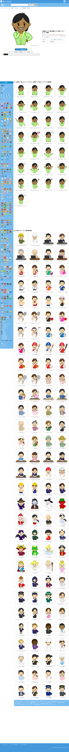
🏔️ (8, 123)
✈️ (10, 224)
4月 (6, 94)
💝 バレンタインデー (5, 323)
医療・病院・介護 (5, 254)
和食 (2, 177)
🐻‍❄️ (10, 134)
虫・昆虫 (3, 167)
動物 (2, 127)
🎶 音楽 (2, 275)
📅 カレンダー (4, 99)
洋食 (5, 177)
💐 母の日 (3, 88)
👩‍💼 (5, 239)
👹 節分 (3, 322)
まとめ (66, 1)
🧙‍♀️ (10, 317)
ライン (4, 342)
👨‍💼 (2, 239)
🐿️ (5, 140)
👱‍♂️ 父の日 (3, 329)
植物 (4, 101)
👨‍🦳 (5, 233)
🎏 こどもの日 (4, 86)
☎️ (5, 284)
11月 (10, 97)
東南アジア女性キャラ (58, 39)
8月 (9, 95)
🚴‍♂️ (10, 222)
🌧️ (5, 121)
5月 (9, 94)
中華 (8, 177)
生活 (5, 228)
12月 (4, 98)
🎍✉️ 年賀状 (4, 338)
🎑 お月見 (3, 333)
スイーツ (3, 187)
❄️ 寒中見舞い (4, 335)
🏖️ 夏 (2, 90)
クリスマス (3, 310)
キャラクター (4, 294)
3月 (4, 94)
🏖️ (10, 123)
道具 (9, 282)
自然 (7, 101)
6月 (4, 95)
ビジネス (3, 237)
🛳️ (5, 226)
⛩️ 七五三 (3, 334)
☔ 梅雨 (3, 89)
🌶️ (10, 207)
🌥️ (2, 121)
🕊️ (10, 152)
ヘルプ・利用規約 (14, 744)
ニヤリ (51, 39)
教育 (2, 243)
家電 (2, 282)
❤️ (5, 258)
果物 (4, 201)
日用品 (5, 282)
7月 (6, 95)
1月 (7, 98)
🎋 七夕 (3, 330)
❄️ (8, 121)
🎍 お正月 (3, 321)
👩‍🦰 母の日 (3, 327)
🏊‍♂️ (10, 271)
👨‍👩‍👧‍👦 (2, 235)
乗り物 (2, 218)
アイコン (3, 288)
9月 (4, 97)
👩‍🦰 (10, 230)
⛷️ (2, 273)
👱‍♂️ (2, 233)
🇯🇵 (8, 292)
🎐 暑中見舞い (4, 337)
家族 (2, 228)
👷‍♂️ (8, 239)
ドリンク (3, 194)
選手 (7, 265)
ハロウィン (3, 315)
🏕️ (8, 273)
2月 (9, 98)
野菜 (2, 201)
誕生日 (2, 304)
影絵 (10, 127)
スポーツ (3, 265)
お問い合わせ (24, 744)
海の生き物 (3, 157)
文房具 (5, 243)
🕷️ (5, 319)
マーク (6, 288)
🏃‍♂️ (8, 249)
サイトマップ (5, 744)
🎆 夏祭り (3, 331)
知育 (9, 243)
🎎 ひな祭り (4, 325)
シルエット (3, 344)
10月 (7, 97)
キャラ (4, 127)
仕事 (7, 237)
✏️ (10, 245)
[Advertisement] (54, 19)
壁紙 (2, 343)
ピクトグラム (4, 346)
